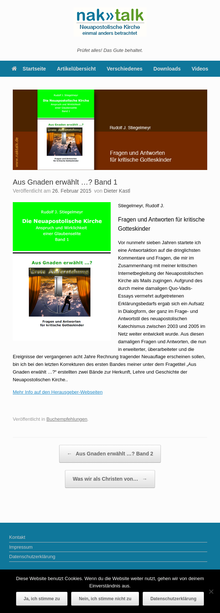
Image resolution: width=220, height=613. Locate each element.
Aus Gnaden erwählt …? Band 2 (110, 454)
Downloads (167, 69)
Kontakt (17, 537)
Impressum (20, 547)
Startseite (29, 69)
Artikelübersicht (76, 69)
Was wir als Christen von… (110, 479)
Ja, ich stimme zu (42, 598)
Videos (200, 69)
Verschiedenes (125, 69)
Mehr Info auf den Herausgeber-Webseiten (58, 392)
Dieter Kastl (117, 191)
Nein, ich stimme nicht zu (105, 598)
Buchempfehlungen (66, 419)
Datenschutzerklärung (32, 556)
